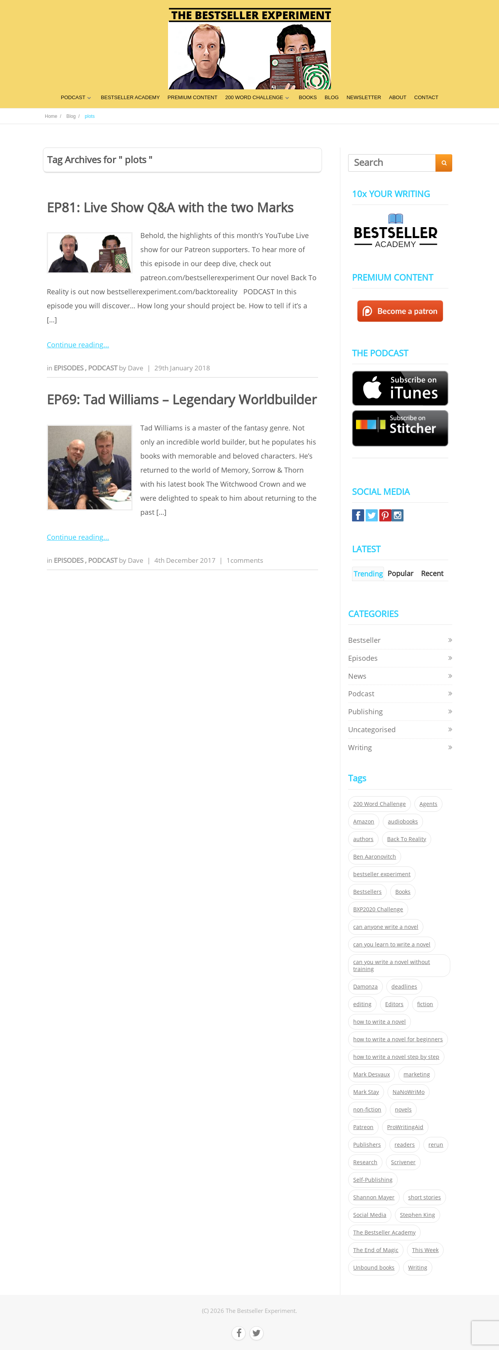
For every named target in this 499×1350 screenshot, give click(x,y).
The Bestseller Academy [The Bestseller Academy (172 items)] (384, 1232)
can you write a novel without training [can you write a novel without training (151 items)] (391, 966)
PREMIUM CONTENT (193, 97)
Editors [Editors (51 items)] (394, 1004)
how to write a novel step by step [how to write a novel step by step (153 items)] (396, 1056)
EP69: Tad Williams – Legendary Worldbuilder (182, 399)
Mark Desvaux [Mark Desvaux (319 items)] (371, 1074)
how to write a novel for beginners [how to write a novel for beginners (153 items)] (398, 1039)
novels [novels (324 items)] (403, 1109)
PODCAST (73, 97)
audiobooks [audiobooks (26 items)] (403, 821)
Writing (360, 747)
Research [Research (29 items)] (365, 1162)
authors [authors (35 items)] (363, 839)
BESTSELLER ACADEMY (130, 97)
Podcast (103, 367)
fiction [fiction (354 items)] (425, 1004)
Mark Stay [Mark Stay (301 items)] (366, 1092)
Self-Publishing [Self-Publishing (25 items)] (373, 1179)
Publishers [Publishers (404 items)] (367, 1144)
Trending (368, 573)
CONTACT (426, 97)
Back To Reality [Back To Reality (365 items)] (406, 839)
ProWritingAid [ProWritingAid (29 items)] (405, 1127)
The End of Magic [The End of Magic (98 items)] (375, 1250)
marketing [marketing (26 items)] (416, 1074)
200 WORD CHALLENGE (254, 97)
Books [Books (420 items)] (403, 891)
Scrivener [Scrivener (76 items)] (403, 1162)
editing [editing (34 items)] (362, 1004)
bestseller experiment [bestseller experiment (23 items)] (382, 874)
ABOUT (398, 97)
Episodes (69, 367)
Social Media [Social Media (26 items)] (369, 1214)
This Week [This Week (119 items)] (425, 1250)
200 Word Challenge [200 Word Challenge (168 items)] (379, 804)
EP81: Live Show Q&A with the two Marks (170, 207)
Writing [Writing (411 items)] (417, 1267)
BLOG (332, 97)
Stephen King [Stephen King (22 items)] (417, 1214)
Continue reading (75, 344)
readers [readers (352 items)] (405, 1144)
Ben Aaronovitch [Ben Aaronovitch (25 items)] (374, 856)
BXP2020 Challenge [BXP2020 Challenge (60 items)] (378, 909)
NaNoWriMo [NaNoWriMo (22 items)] (409, 1092)
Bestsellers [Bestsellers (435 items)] (367, 891)
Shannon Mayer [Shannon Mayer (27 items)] (374, 1197)
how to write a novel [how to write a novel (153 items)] (379, 1021)
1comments (244, 560)
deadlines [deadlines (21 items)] (404, 986)
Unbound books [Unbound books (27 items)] (374, 1267)
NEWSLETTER (364, 97)
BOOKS (308, 97)
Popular (400, 573)
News (357, 676)
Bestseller (364, 640)
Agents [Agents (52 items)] (428, 804)
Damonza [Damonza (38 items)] (365, 986)
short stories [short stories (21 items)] (424, 1197)
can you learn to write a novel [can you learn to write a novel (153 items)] (391, 944)
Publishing (365, 711)
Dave (135, 367)
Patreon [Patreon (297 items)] (363, 1127)
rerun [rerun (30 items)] (435, 1144)
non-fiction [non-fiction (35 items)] (367, 1109)
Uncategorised (372, 729)
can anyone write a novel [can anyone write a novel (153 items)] (385, 926)
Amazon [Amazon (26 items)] (363, 821)
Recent (432, 573)
